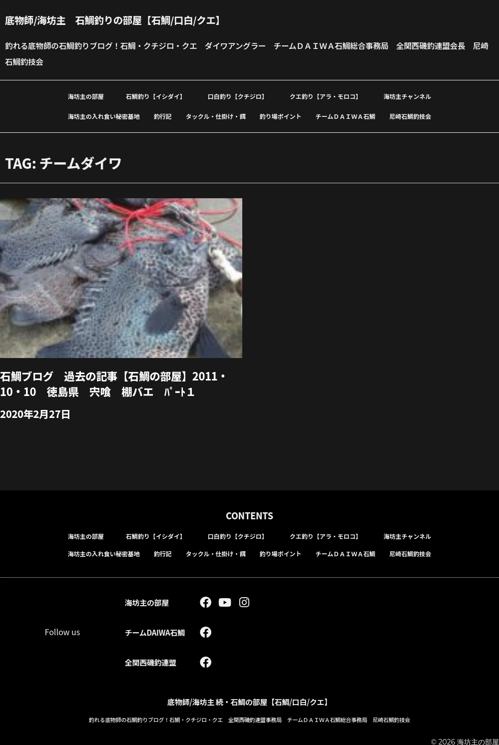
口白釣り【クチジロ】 (238, 95)
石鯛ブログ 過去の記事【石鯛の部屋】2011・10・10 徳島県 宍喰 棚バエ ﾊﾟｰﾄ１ (116, 382)
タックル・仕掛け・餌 (216, 115)
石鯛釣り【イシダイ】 (156, 95)
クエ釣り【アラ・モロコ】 (326, 95)
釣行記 (163, 115)
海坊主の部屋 (86, 95)
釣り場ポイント (281, 115)
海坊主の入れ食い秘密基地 (104, 115)
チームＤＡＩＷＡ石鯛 (346, 115)
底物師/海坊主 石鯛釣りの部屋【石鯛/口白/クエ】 (119, 19)
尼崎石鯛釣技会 (410, 115)
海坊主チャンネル (408, 95)
